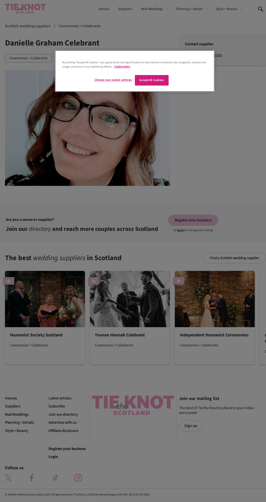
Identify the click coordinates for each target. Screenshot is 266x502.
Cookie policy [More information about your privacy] (122, 67)
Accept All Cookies (151, 80)
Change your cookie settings (113, 80)
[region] (135, 71)
